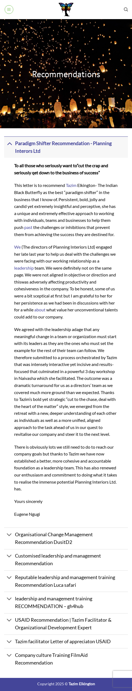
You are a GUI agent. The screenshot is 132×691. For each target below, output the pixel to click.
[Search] (126, 9)
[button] (9, 9)
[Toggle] (9, 143)
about (39, 309)
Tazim (71, 185)
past (28, 227)
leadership (24, 267)
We (17, 246)
